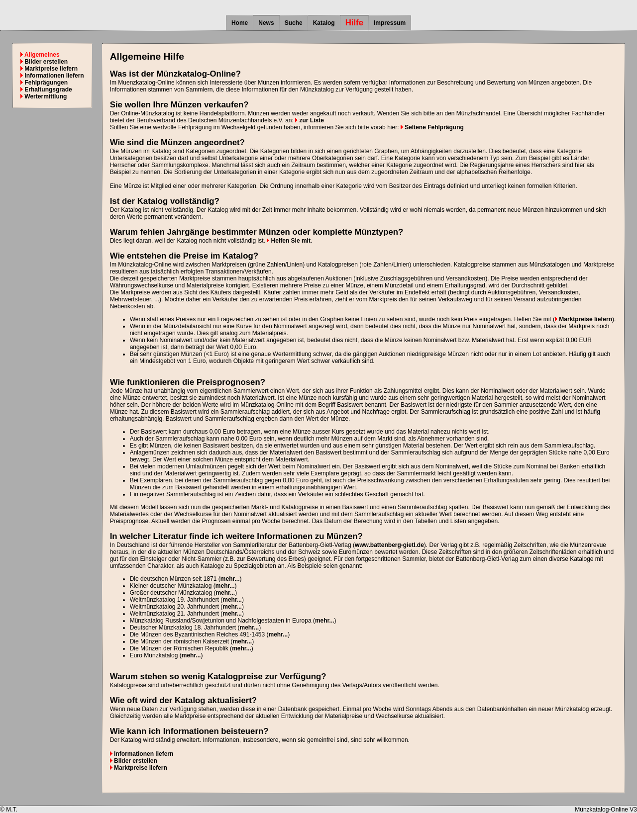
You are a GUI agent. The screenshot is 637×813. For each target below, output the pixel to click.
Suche (294, 22)
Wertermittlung (43, 96)
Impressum (390, 22)
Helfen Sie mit (289, 240)
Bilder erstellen (44, 61)
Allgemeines (40, 54)
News (266, 22)
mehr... (230, 578)
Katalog (324, 22)
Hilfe (354, 22)
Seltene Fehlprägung (432, 127)
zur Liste (309, 120)
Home (239, 22)
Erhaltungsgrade (46, 89)
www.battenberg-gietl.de (389, 545)
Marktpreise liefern (49, 68)
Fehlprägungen (44, 82)
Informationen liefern (52, 75)
